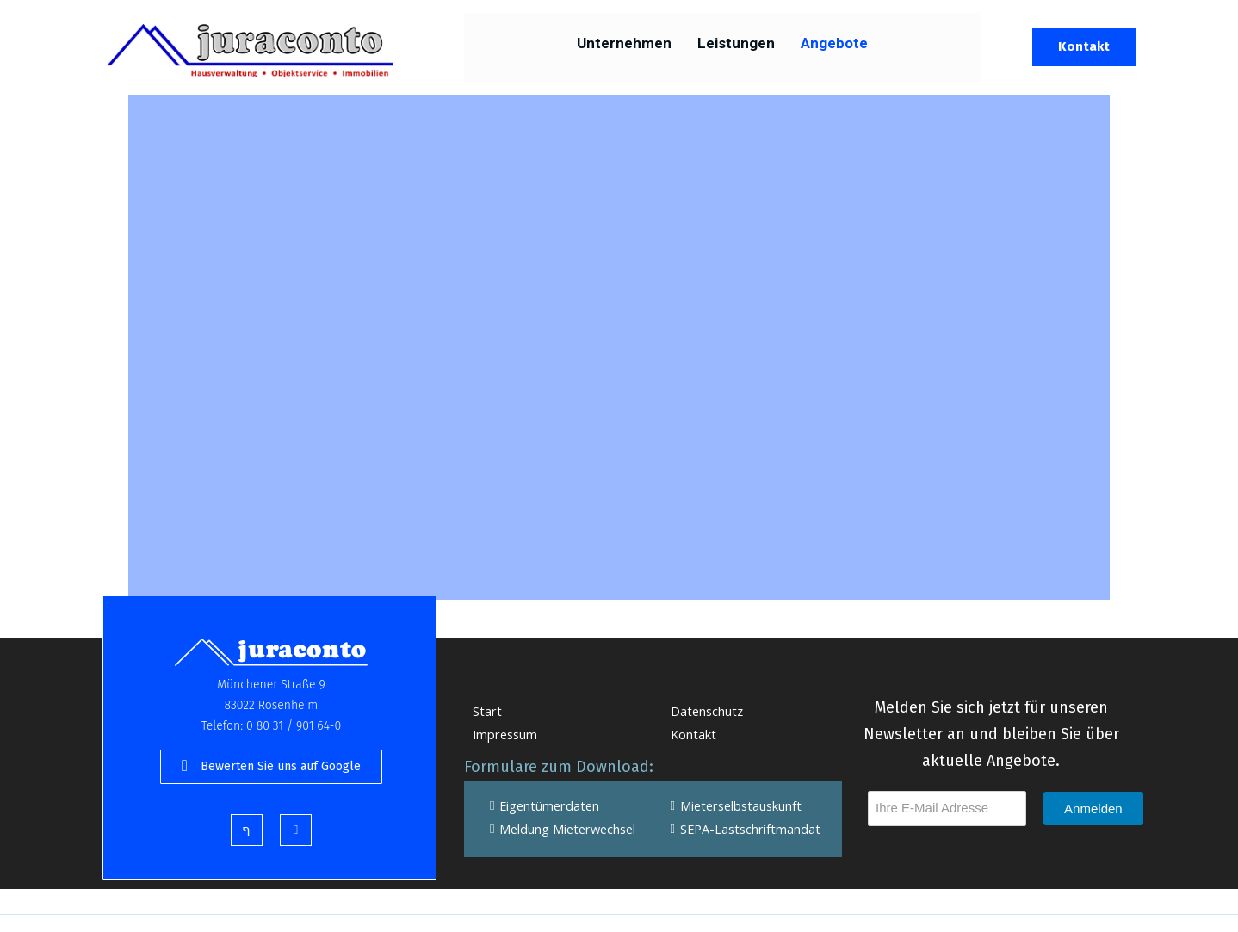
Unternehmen (624, 47)
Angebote (834, 47)
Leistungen (736, 47)
